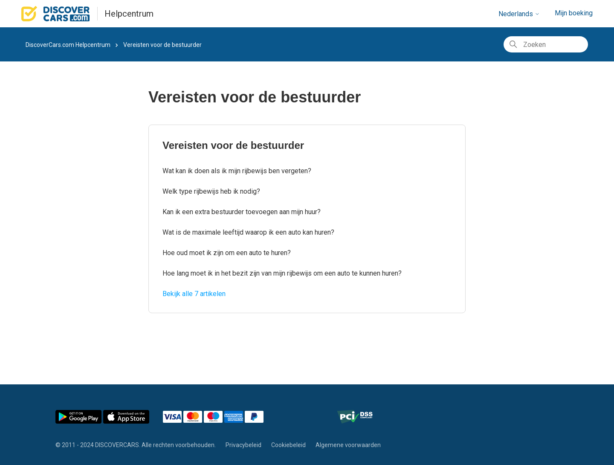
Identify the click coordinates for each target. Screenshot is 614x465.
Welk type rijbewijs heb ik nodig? (211, 191)
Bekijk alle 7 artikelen (194, 294)
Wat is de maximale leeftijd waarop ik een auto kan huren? (248, 232)
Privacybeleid (243, 445)
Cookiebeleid (288, 445)
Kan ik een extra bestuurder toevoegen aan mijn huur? (241, 212)
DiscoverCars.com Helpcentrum (68, 44)
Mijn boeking (574, 13)
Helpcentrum (129, 14)
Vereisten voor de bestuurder (233, 145)
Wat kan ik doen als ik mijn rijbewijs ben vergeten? (236, 171)
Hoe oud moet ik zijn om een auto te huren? (226, 253)
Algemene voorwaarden (348, 445)
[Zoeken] (546, 44)
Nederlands (519, 14)
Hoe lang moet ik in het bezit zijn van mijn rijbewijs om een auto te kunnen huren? (282, 273)
